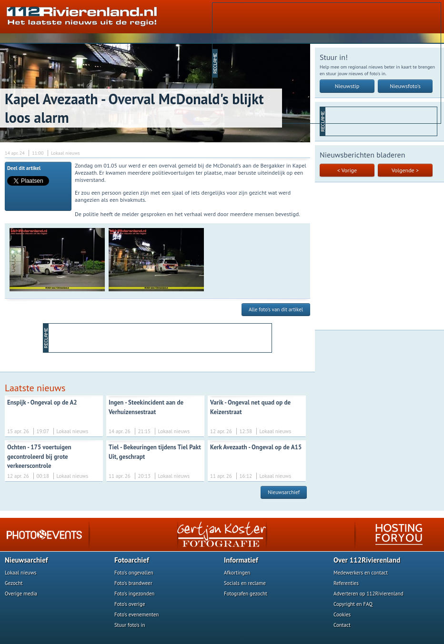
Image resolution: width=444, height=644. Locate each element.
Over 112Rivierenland (366, 560)
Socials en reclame (245, 583)
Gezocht (14, 583)
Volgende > (405, 170)
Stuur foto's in (129, 625)
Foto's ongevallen (133, 572)
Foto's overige (129, 604)
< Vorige (347, 170)
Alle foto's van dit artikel (276, 309)
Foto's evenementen (136, 614)
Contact (342, 625)
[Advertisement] (279, 62)
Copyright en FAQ (353, 604)
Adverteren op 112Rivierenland (368, 593)
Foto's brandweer (133, 583)
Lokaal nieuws (20, 572)
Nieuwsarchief (284, 492)
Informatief (241, 560)
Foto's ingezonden (134, 593)
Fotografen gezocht (245, 593)
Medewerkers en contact (360, 572)
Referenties (346, 583)
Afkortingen (237, 572)
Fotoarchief (131, 560)
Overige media (21, 593)
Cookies (342, 614)
